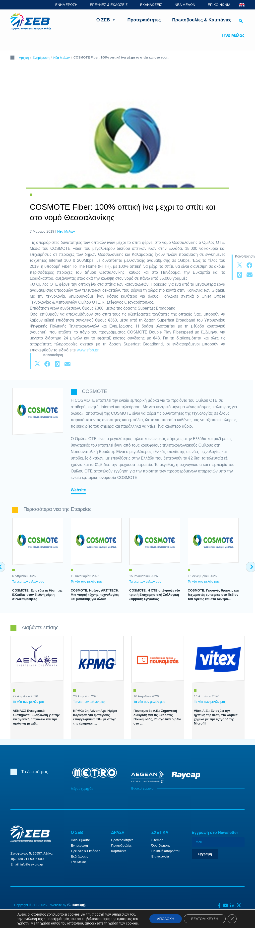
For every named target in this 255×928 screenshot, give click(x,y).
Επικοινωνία (160, 856)
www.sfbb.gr (87, 350)
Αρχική (24, 58)
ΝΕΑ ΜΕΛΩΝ (185, 5)
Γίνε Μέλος (233, 35)
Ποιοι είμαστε (80, 840)
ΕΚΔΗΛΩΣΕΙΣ (151, 5)
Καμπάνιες (118, 851)
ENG (242, 4)
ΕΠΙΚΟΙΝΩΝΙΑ (219, 5)
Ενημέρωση (41, 58)
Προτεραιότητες (144, 19)
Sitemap (157, 840)
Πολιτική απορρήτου (165, 851)
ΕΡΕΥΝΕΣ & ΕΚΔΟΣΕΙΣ (109, 5)
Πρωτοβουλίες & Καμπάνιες (201, 19)
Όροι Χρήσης (160, 845)
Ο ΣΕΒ (106, 19)
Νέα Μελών (61, 58)
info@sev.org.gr (31, 864)
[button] (241, 21)
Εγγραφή (205, 854)
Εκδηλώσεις (79, 856)
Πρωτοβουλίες (121, 845)
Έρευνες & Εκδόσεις (85, 851)
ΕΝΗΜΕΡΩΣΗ (66, 5)
